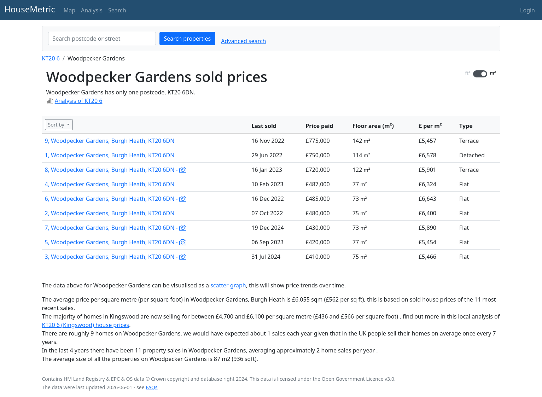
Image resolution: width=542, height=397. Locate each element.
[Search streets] (102, 38)
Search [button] (117, 10)
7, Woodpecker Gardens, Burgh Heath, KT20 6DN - (115, 228)
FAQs (151, 387)
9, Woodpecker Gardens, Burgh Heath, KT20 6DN (110, 141)
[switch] (480, 73)
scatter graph (228, 285)
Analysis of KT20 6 (79, 101)
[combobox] (102, 38)
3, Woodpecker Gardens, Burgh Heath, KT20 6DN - (115, 257)
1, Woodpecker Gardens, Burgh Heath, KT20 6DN (110, 155)
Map (69, 10)
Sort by (57, 124)
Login (527, 10)
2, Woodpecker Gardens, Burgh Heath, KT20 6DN (110, 213)
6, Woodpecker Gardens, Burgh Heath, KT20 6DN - (115, 199)
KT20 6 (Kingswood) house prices (85, 325)
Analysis (92, 10)
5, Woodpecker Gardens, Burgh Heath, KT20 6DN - (115, 242)
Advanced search (243, 41)
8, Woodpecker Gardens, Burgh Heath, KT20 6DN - (115, 170)
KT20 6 (51, 58)
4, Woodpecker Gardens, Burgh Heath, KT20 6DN (110, 184)
